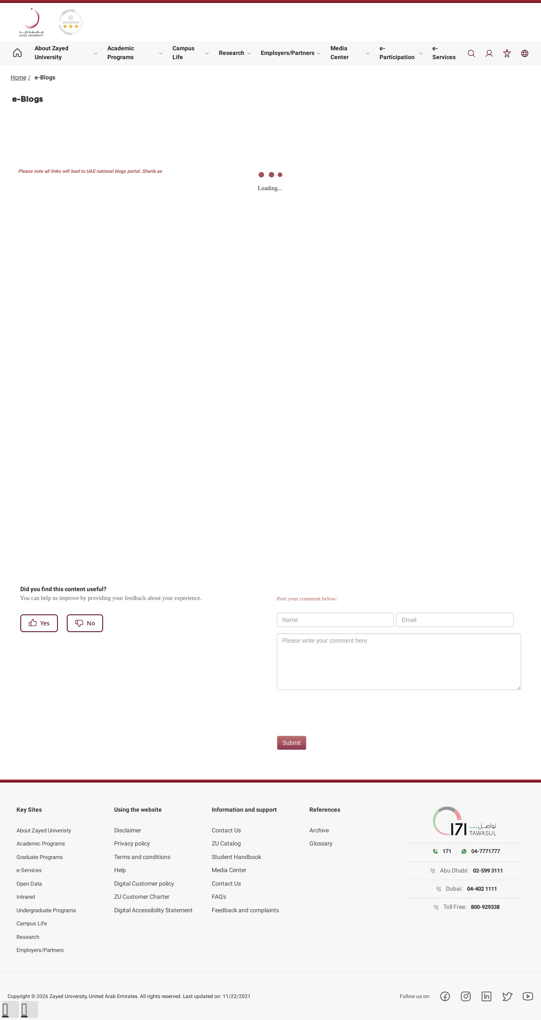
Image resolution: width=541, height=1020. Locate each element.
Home (18, 77)
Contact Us (226, 821)
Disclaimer (127, 821)
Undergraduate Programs (50, 901)
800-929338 (485, 907)
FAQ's (219, 887)
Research (231, 52)
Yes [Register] (38, 623)
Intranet (27, 887)
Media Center (340, 52)
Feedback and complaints (245, 901)
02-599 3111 (488, 871)
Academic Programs (120, 52)
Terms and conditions (142, 848)
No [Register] (85, 623)
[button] (10, 1009)
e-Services (444, 52)
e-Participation (397, 52)
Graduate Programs (42, 848)
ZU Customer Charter (141, 887)
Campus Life (183, 52)
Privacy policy (132, 834)
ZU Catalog (226, 834)
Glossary (321, 834)
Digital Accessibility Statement (153, 901)
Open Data (30, 874)
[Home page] (17, 53)
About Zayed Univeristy (46, 821)
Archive (319, 821)
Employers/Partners (287, 52)
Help (120, 861)
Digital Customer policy (144, 874)
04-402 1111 (482, 889)
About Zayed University (51, 52)
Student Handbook (236, 848)
